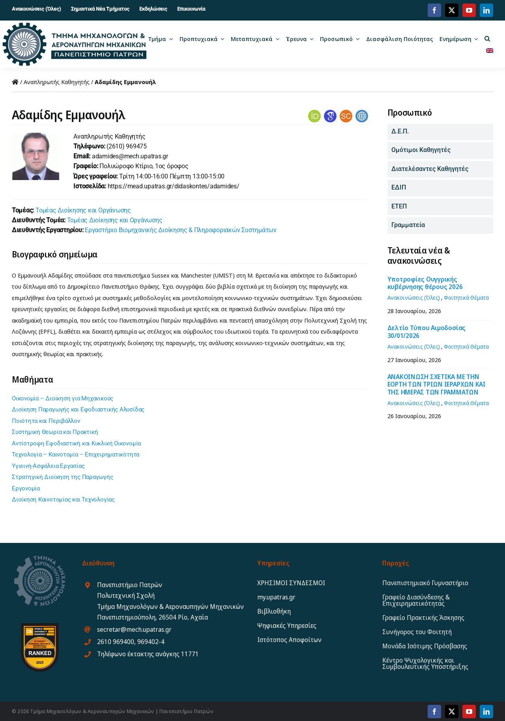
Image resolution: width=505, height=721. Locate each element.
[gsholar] (330, 112)
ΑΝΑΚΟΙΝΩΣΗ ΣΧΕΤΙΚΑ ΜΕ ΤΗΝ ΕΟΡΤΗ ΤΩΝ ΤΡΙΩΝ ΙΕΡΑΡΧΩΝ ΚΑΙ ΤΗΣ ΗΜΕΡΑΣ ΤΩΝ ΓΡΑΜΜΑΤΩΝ (436, 384)
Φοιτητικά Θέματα (466, 297)
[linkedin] (486, 10)
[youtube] (469, 10)
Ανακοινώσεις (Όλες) (413, 297)
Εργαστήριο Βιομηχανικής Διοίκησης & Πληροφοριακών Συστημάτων (181, 230)
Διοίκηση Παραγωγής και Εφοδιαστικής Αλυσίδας (78, 409)
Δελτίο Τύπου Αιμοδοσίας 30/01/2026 (426, 331)
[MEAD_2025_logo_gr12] (74, 25)
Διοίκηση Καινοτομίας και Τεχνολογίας (63, 499)
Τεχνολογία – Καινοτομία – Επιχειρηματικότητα (75, 454)
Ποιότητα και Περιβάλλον (46, 420)
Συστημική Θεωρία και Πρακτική (55, 432)
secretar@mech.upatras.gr (134, 629)
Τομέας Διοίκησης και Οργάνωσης (83, 210)
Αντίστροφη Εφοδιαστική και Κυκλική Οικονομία (76, 443)
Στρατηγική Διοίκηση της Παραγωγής (62, 477)
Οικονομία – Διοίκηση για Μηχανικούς (62, 398)
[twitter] (451, 10)
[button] (487, 38)
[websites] (361, 112)
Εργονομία (26, 488)
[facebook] (434, 10)
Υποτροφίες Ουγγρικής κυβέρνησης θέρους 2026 (425, 283)
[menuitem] (489, 50)
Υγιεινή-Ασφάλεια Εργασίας (48, 465)
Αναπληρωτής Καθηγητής (57, 82)
